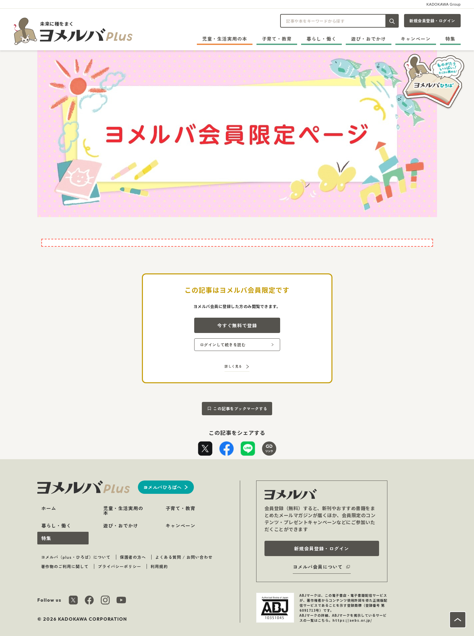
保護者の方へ (133, 557)
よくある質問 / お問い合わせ (184, 557)
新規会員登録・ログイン (432, 20)
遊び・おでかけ (368, 38)
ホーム (48, 508)
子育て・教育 (277, 38)
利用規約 (159, 566)
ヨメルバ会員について (318, 566)
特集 (450, 38)
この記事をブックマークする (240, 408)
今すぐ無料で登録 (237, 325)
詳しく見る (233, 366)
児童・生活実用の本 (224, 38)
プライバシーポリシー (119, 566)
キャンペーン (416, 38)
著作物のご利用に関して (65, 566)
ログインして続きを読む (223, 344)
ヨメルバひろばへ (162, 487)
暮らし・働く (321, 38)
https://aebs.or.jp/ (352, 620)
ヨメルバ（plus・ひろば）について (76, 557)
